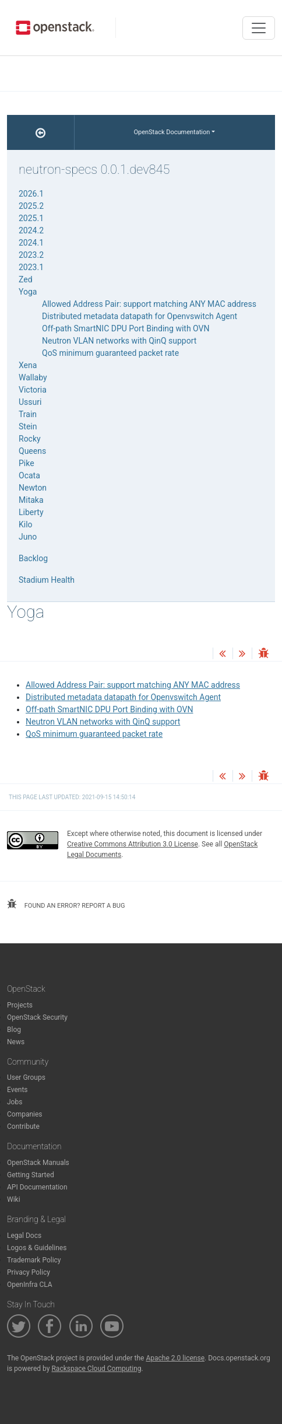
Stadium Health (47, 580)
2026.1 (31, 193)
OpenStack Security (37, 1017)
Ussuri (30, 402)
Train (28, 414)
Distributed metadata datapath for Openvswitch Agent (123, 697)
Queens (32, 451)
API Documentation (37, 1187)
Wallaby (33, 377)
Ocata (29, 475)
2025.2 (31, 206)
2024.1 (31, 242)
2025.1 (31, 218)
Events (17, 1090)
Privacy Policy (28, 1272)
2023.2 (31, 255)
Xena (28, 365)
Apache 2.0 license (175, 1358)
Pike (26, 463)
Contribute (23, 1126)
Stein (28, 426)
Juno (28, 536)
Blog (14, 1030)
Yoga (28, 291)
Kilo (26, 524)
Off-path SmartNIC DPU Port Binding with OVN (109, 709)
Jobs (14, 1102)
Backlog (33, 558)
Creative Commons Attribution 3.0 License (132, 844)
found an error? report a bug (66, 904)
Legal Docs (24, 1235)
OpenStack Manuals (38, 1163)
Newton (33, 487)
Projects (20, 1005)
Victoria (33, 389)
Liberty (31, 512)
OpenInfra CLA (29, 1284)
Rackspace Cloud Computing (96, 1368)
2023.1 (31, 267)
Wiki (13, 1199)
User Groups (26, 1077)
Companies (25, 1114)
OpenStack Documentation (171, 132)
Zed (26, 279)
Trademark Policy (34, 1260)
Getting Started (30, 1175)
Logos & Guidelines (36, 1248)
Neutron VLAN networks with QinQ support (103, 721)
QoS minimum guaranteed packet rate (94, 734)
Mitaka (31, 500)
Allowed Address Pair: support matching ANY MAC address (133, 685)
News (15, 1042)
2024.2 (31, 230)
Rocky (30, 438)
